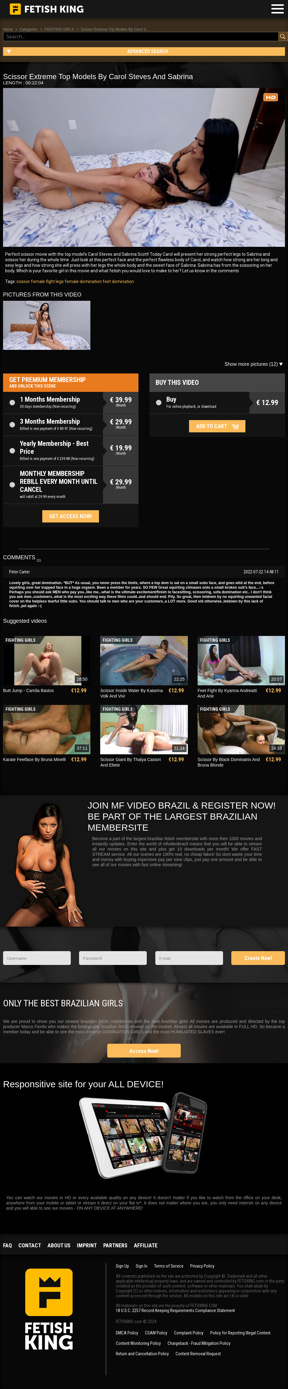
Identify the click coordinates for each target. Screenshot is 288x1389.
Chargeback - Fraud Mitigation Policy (199, 1343)
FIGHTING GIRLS (59, 29)
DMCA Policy (127, 1332)
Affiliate (145, 1245)
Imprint (87, 1245)
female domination (83, 281)
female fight (42, 281)
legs (59, 281)
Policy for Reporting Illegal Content (240, 1332)
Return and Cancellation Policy (142, 1353)
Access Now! (144, 1051)
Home (8, 29)
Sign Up (122, 1266)
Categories (28, 29)
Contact (29, 1245)
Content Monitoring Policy (138, 1343)
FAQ (7, 1245)
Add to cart (211, 426)
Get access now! (70, 516)
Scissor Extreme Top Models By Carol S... (115, 29)
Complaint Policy (188, 1332)
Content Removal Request (198, 1353)
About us (58, 1245)
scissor (23, 281)
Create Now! (258, 958)
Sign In (141, 1266)
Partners (115, 1245)
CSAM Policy (156, 1332)
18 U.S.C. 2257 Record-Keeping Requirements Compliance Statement (175, 1310)
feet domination (118, 281)
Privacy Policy (202, 1266)
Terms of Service (169, 1266)
